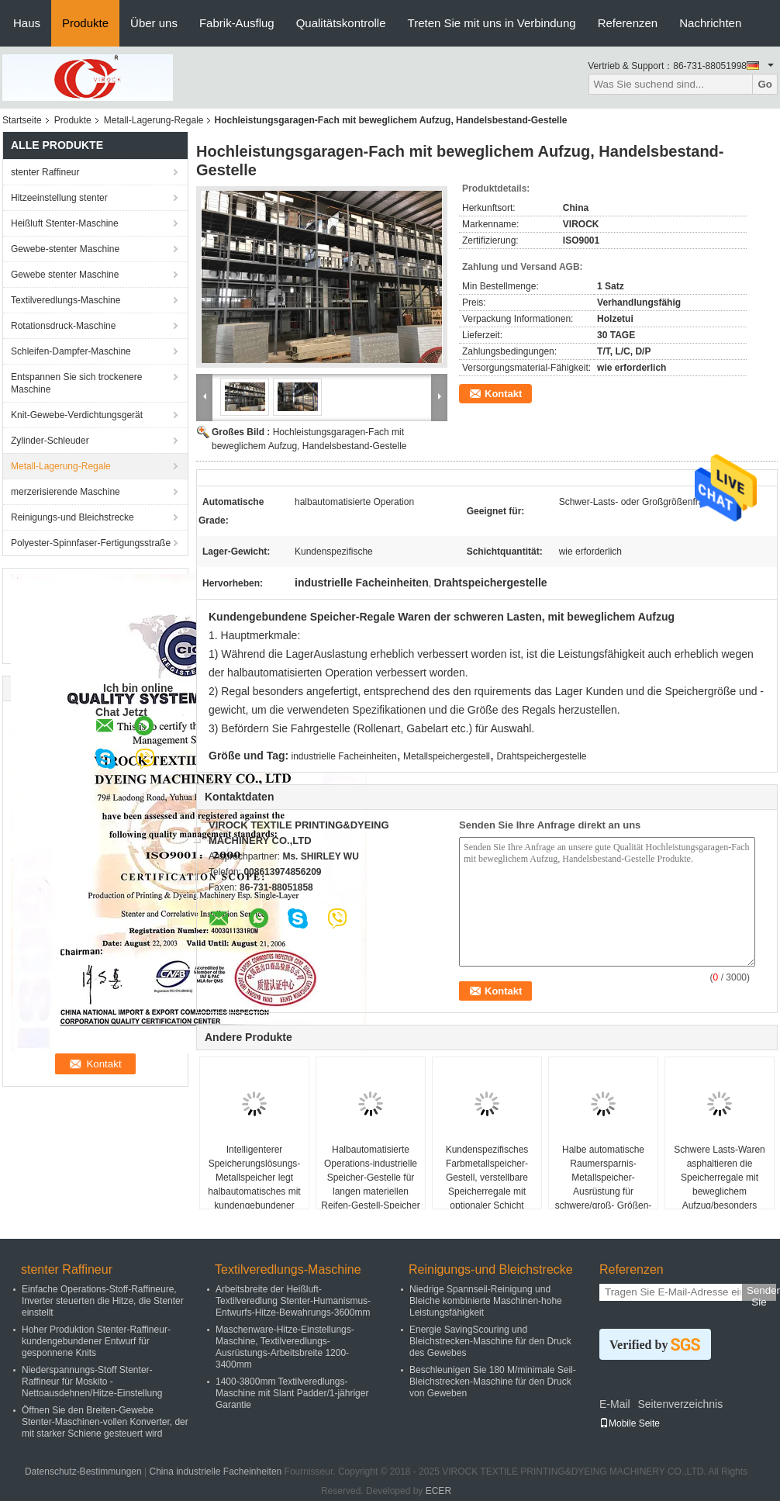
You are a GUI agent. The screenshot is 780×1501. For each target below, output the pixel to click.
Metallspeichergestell (446, 756)
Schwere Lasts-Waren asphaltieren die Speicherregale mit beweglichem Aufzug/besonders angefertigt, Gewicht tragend (719, 1191)
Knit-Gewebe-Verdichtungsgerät (77, 415)
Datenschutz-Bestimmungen (83, 1471)
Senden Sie (761, 1293)
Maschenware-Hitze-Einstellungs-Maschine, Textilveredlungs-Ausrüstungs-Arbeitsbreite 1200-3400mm (285, 1347)
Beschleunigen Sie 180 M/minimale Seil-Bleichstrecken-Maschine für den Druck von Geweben (492, 1381)
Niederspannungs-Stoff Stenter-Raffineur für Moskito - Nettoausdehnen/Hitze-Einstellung (92, 1381)
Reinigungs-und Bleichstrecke (72, 517)
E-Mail (614, 1404)
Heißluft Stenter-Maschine (65, 223)
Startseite (22, 120)
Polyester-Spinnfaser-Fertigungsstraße (91, 543)
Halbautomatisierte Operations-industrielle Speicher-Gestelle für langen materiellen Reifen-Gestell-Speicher (370, 1177)
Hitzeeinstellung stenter (59, 197)
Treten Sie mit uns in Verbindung (492, 22)
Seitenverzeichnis (680, 1404)
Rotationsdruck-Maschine (63, 325)
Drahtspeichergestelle (541, 756)
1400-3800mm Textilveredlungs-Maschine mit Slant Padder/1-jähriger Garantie (292, 1393)
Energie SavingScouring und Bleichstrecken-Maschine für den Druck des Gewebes (490, 1341)
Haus (26, 22)
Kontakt (503, 393)
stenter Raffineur (45, 172)
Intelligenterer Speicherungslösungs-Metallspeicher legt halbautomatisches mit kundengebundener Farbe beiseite (254, 1184)
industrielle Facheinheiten (344, 756)
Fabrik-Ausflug (236, 22)
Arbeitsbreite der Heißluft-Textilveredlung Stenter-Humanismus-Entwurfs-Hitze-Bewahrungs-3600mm (293, 1301)
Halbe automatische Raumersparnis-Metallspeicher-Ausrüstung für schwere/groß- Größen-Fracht (603, 1184)
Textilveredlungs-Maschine (65, 300)
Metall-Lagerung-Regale (154, 120)
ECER (438, 1490)
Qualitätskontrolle (341, 22)
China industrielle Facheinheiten (215, 1471)
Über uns (154, 22)
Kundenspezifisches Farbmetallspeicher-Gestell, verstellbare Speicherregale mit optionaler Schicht (487, 1177)
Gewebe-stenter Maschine (65, 249)
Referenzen (628, 22)
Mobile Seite (629, 1423)
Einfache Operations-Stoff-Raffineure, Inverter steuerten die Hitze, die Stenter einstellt (103, 1301)
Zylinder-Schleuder (50, 440)
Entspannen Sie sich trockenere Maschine (76, 383)
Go (765, 84)
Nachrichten (710, 22)
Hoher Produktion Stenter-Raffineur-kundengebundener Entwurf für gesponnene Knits (96, 1341)
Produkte (85, 22)
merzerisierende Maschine (65, 491)
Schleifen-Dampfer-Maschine (71, 351)
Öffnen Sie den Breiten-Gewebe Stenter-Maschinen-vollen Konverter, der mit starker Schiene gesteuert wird (105, 1422)
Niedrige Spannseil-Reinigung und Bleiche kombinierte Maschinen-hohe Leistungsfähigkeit (485, 1301)
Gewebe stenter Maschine (65, 274)
